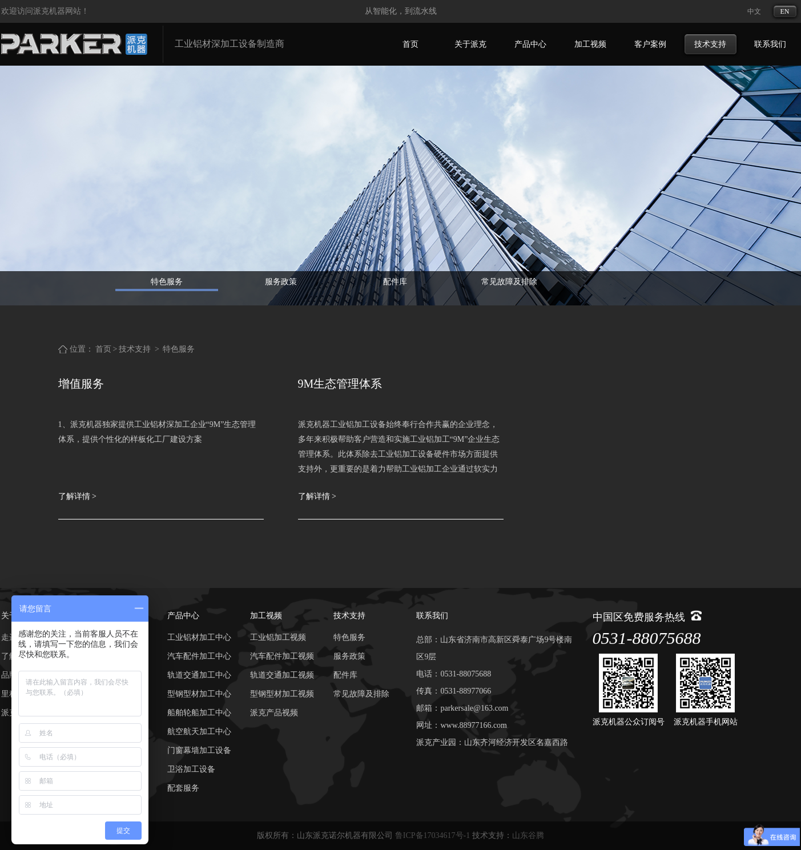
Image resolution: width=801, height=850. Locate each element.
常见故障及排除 (509, 281)
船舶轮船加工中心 (199, 712)
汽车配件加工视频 (282, 656)
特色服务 (167, 281)
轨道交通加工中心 (199, 675)
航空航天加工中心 (199, 731)
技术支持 (710, 44)
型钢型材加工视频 (282, 694)
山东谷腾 (528, 835)
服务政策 (281, 281)
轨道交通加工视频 (282, 675)
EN (785, 11)
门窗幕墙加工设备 (199, 750)
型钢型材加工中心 (199, 694)
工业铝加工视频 (278, 637)
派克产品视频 (274, 712)
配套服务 (183, 788)
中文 (754, 11)
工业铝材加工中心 (199, 637)
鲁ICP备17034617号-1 (432, 835)
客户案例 (650, 44)
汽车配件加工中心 (199, 656)
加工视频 (590, 44)
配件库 (395, 281)
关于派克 (470, 44)
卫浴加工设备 (191, 769)
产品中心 (530, 44)
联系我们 (770, 44)
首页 (410, 44)
